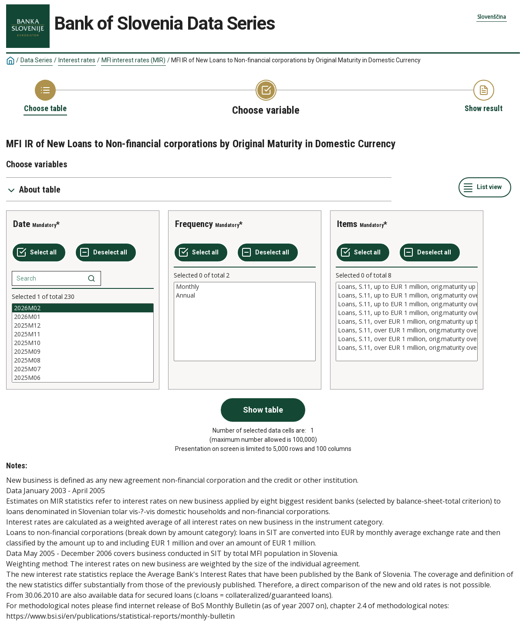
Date (21, 224)
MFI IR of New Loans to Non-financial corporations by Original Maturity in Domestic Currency (296, 60)
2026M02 (82, 308)
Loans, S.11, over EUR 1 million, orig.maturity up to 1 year (406, 321)
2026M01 (82, 316)
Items (347, 224)
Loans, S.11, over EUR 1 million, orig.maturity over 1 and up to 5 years (406, 330)
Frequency (194, 224)
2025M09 (82, 351)
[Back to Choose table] (45, 97)
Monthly (244, 286)
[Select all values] (39, 253)
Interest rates (76, 60)
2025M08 (82, 360)
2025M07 (82, 369)
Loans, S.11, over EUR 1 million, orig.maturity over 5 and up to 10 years (406, 339)
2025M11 (82, 334)
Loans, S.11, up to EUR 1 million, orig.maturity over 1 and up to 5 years (406, 295)
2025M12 (82, 325)
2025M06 (82, 377)
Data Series (36, 60)
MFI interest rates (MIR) (133, 60)
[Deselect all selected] (106, 253)
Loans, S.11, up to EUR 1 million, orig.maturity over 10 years (406, 312)
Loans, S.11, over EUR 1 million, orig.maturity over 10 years (406, 347)
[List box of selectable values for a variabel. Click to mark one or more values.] (83, 343)
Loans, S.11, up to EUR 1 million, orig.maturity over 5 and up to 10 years (406, 304)
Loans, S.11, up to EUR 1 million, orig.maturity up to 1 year (406, 286)
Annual (244, 295)
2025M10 (82, 343)
